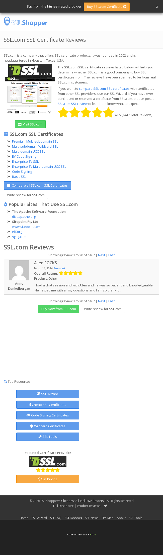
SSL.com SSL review (73, 103)
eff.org (17, 231)
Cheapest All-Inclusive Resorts (82, 501)
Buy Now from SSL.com (58, 309)
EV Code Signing (24, 156)
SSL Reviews (73, 518)
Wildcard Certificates (47, 426)
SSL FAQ (55, 518)
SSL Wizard (47, 394)
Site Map (108, 518)
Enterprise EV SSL (25, 161)
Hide (93, 534)
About (121, 518)
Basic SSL (19, 176)
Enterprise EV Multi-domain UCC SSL (39, 166)
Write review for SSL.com (26, 195)
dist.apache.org (24, 216)
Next (101, 255)
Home (24, 518)
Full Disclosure (63, 506)
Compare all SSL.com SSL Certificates (37, 185)
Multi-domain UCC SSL (28, 151)
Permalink (59, 268)
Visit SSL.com (30, 124)
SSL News (91, 518)
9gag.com (19, 236)
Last (111, 255)
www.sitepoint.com (26, 226)
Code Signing (22, 171)
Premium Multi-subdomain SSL (35, 141)
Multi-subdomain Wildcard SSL (35, 146)
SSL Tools (47, 436)
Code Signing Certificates (47, 415)
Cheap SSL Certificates (47, 404)
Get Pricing (47, 479)
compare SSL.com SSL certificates (104, 88)
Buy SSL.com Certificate (106, 6)
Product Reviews (88, 506)
